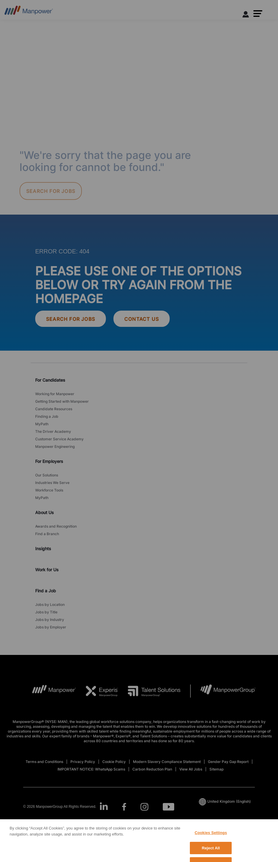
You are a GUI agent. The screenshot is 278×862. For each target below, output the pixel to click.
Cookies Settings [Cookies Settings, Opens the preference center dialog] (211, 841)
